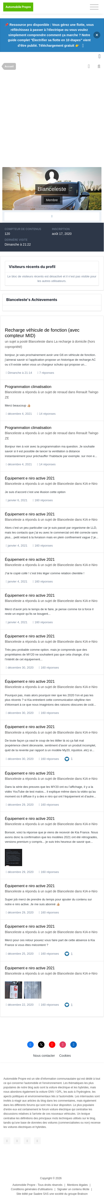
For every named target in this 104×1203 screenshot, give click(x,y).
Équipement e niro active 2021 (30, 478)
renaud (62, 392)
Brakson (82, 1193)
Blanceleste (37, 341)
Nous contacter (44, 1055)
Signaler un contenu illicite (73, 1189)
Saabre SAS (41, 1193)
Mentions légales (77, 1185)
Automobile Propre (23, 1185)
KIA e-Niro (90, 483)
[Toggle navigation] (94, 7)
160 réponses (43, 500)
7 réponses (45, 372)
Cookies (65, 1055)
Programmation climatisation (28, 387)
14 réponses (46, 413)
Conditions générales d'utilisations (32, 1189)
